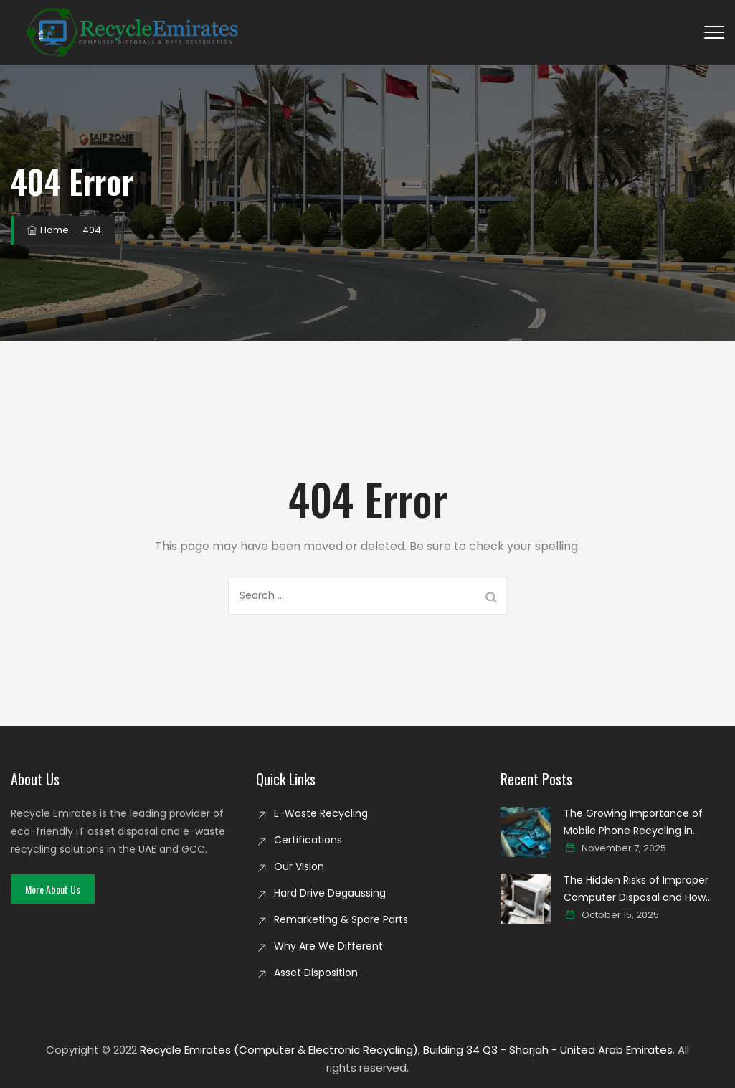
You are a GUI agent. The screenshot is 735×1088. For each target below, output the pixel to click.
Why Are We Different (328, 946)
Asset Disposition (316, 972)
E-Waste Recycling (321, 813)
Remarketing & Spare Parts (341, 919)
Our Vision (299, 866)
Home (47, 230)
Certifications (308, 840)
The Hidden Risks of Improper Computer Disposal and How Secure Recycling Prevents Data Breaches (644, 889)
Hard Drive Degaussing (330, 893)
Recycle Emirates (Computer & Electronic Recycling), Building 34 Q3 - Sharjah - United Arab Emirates (406, 1049)
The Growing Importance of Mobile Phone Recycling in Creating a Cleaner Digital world (643, 822)
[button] (53, 889)
